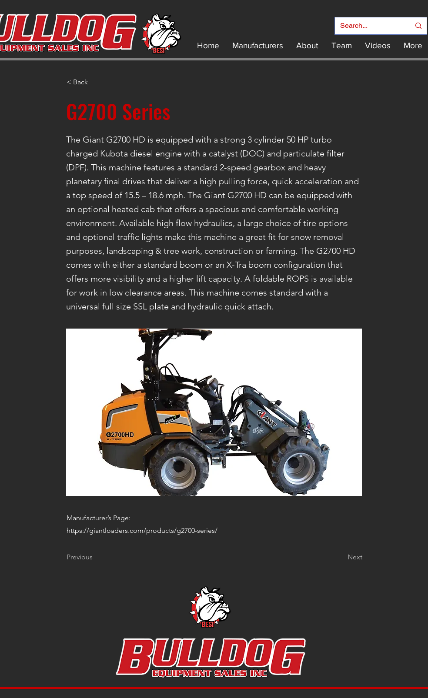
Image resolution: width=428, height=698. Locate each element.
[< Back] (95, 82)
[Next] (340, 557)
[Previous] (95, 557)
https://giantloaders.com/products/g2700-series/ (142, 530)
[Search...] (368, 25)
